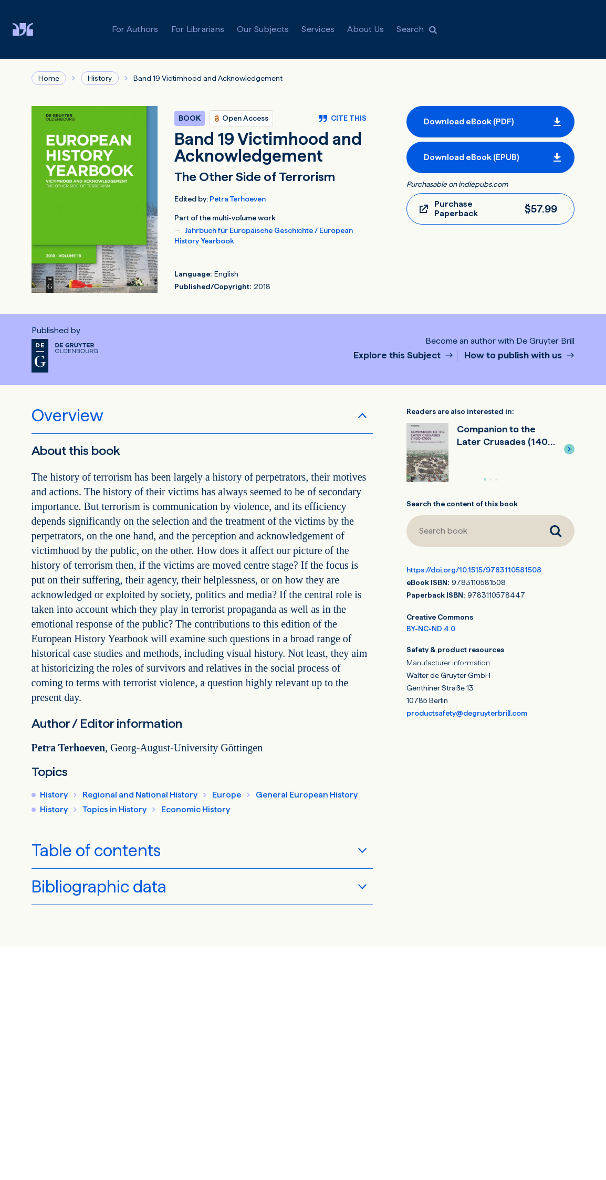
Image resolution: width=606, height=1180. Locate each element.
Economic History (195, 809)
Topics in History (114, 809)
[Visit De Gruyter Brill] (31, 29)
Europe (226, 795)
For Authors (135, 29)
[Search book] (471, 531)
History (100, 78)
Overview (67, 416)
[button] (569, 449)
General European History (307, 795)
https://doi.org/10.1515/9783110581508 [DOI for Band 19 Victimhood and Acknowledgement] (473, 570)
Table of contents (96, 850)
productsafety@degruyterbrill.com (466, 713)
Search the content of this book (462, 503)
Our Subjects (263, 29)
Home (48, 78)
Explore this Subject (398, 355)
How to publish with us (514, 355)
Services (318, 29)
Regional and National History (139, 795)
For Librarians (198, 29)
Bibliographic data (99, 887)
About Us (365, 29)
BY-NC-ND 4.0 (430, 628)
